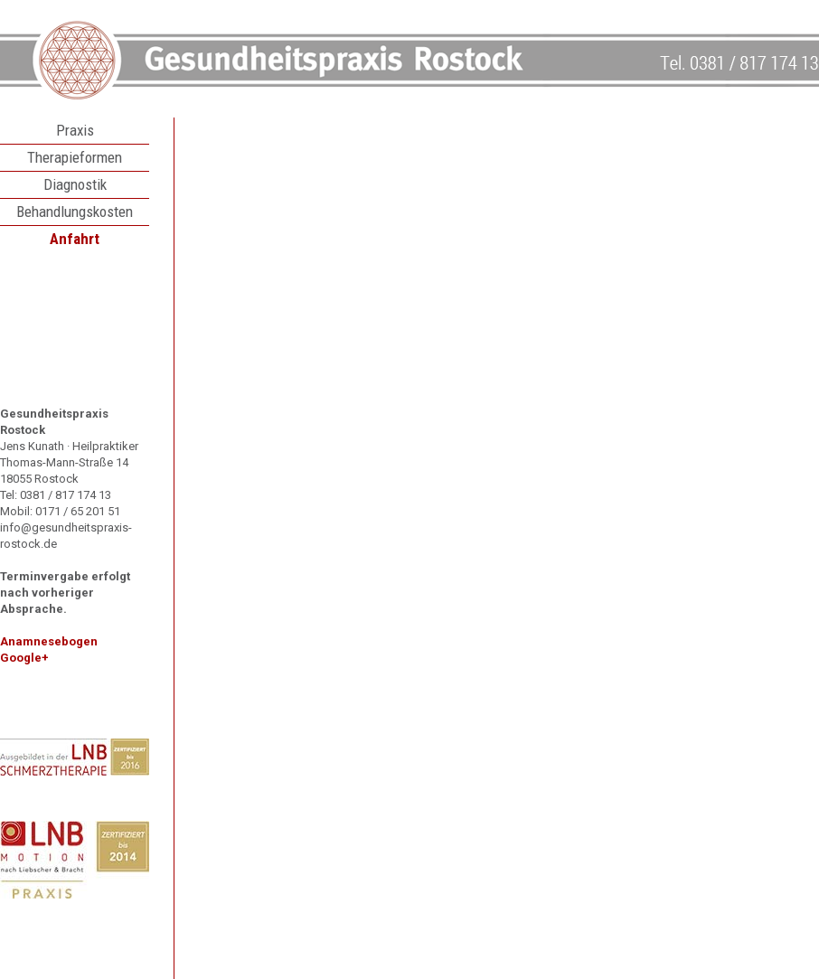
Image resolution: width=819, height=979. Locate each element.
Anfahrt (74, 239)
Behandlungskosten (74, 211)
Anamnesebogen (49, 641)
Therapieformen (74, 157)
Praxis (75, 130)
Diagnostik (75, 184)
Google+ (24, 657)
